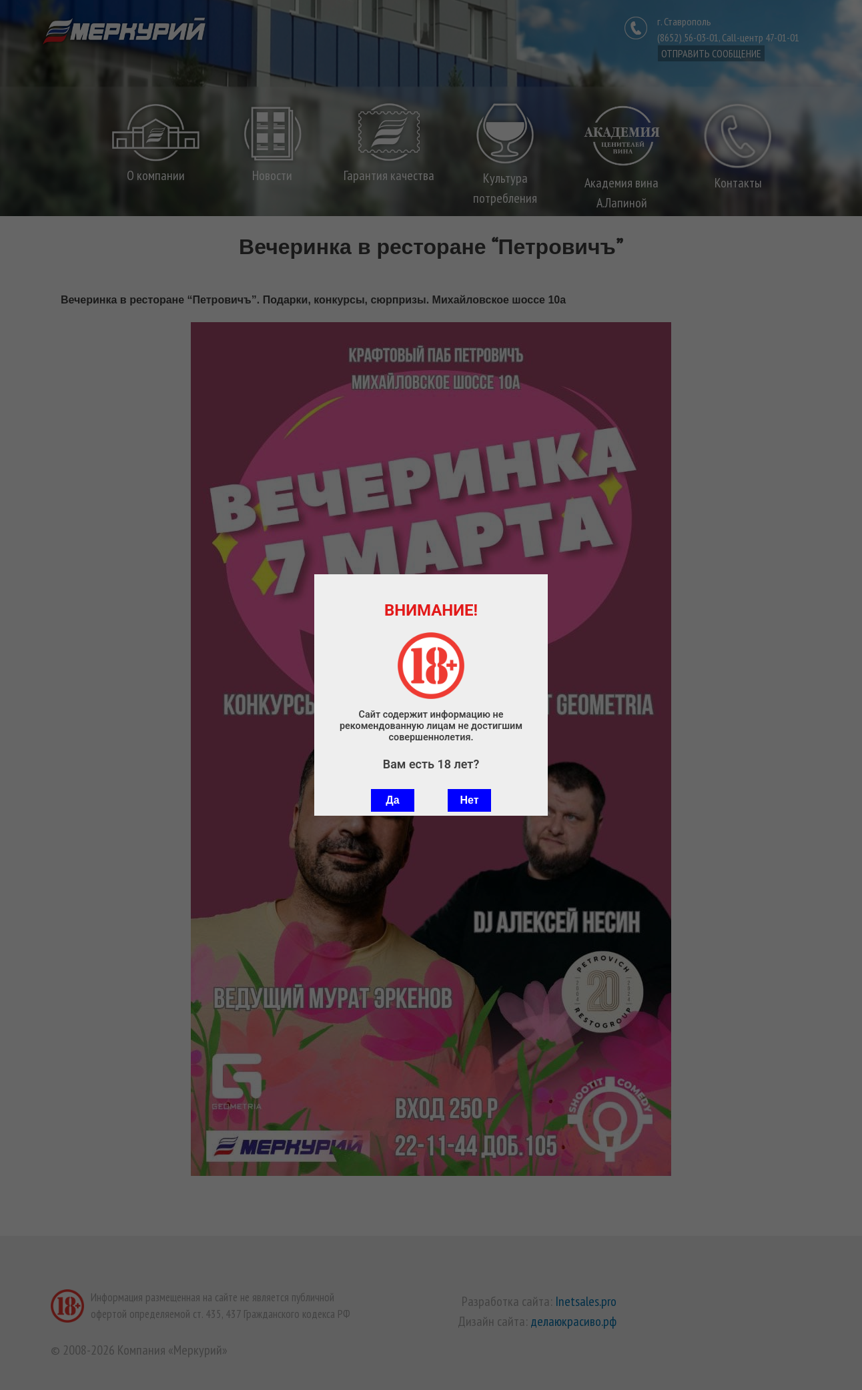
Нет (469, 800)
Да (392, 800)
